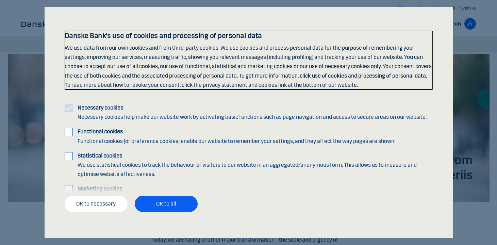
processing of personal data (392, 75)
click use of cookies (323, 75)
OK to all (166, 203)
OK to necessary (96, 203)
